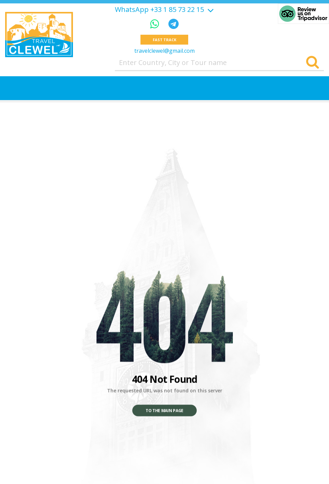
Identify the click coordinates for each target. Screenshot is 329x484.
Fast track (164, 39)
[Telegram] (173, 24)
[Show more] (210, 9)
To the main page (164, 411)
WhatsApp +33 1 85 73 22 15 (159, 9)
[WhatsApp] (156, 24)
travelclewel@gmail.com (164, 50)
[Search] (312, 62)
